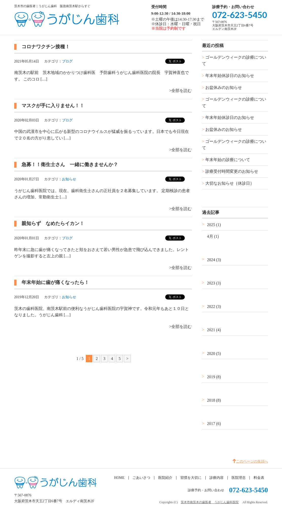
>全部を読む (180, 90)
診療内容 (216, 478)
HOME (119, 478)
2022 (214, 306)
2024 (214, 260)
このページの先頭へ (252, 461)
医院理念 (238, 478)
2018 (214, 400)
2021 (214, 330)
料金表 (259, 478)
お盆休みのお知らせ (223, 87)
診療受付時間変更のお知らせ (231, 171)
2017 (214, 423)
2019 (214, 377)
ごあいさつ (141, 478)
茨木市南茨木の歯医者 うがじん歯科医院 (210, 502)
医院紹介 (165, 478)
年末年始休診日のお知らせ (229, 75)
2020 (214, 353)
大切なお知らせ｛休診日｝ (229, 183)
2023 (214, 283)
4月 (213, 236)
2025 (214, 225)
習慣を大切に (191, 478)
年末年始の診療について (227, 159)
